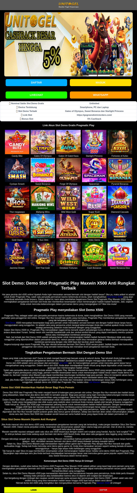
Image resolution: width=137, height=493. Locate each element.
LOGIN (34, 490)
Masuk (100, 82)
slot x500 (63, 363)
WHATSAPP (100, 94)
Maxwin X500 (103, 483)
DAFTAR (103, 490)
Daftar (36, 82)
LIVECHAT (36, 94)
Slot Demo (10, 323)
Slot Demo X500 (115, 297)
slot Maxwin (94, 382)
